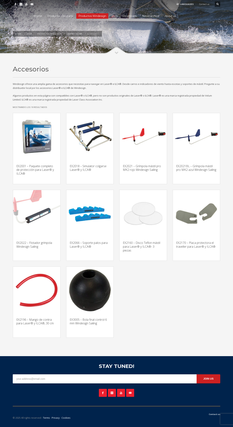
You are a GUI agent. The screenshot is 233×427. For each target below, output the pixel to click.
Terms (46, 417)
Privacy (56, 417)
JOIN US (208, 378)
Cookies (66, 417)
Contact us (204, 4)
